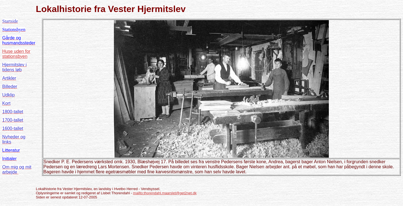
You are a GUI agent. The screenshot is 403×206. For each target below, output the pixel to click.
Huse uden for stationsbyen (16, 54)
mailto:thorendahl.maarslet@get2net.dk (164, 193)
